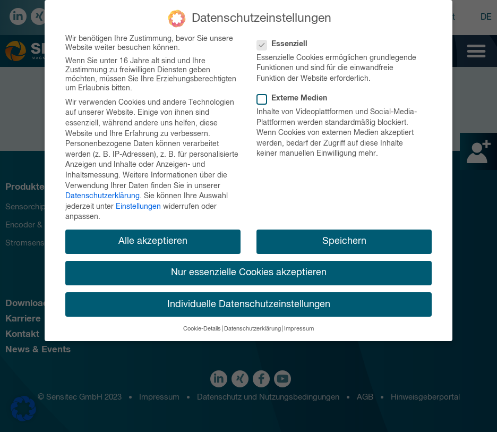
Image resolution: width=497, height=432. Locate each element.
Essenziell (285, 42)
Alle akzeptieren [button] (152, 240)
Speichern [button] (344, 240)
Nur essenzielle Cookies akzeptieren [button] (249, 271)
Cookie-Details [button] (202, 327)
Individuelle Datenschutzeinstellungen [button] (248, 303)
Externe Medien (295, 97)
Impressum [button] (299, 327)
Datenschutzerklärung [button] (252, 327)
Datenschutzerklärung (102, 195)
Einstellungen (138, 205)
